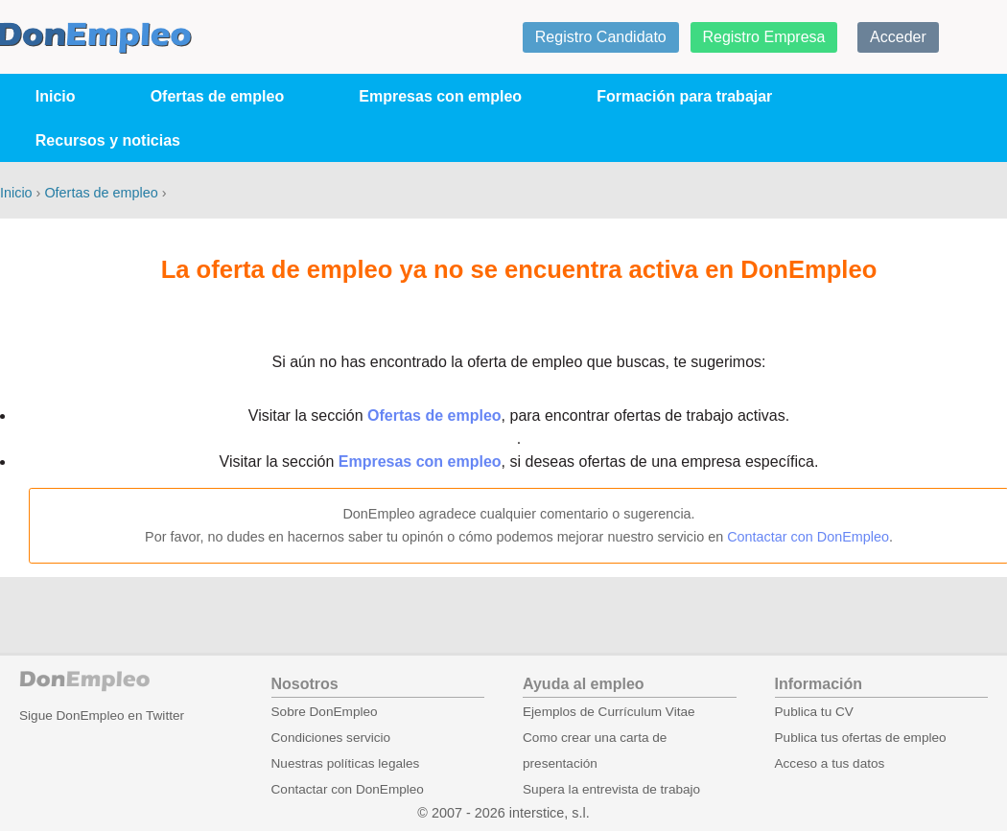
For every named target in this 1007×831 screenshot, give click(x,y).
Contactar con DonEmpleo (808, 536)
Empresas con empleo (440, 96)
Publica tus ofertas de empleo (861, 737)
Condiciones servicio (331, 737)
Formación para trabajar (684, 96)
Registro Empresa (763, 37)
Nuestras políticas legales (345, 763)
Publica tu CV (814, 711)
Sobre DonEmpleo (324, 711)
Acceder (898, 37)
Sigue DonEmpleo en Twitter (101, 715)
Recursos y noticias (107, 140)
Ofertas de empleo (218, 96)
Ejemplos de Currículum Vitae (609, 711)
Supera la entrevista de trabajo (611, 789)
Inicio (55, 96)
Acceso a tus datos (830, 763)
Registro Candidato (601, 37)
